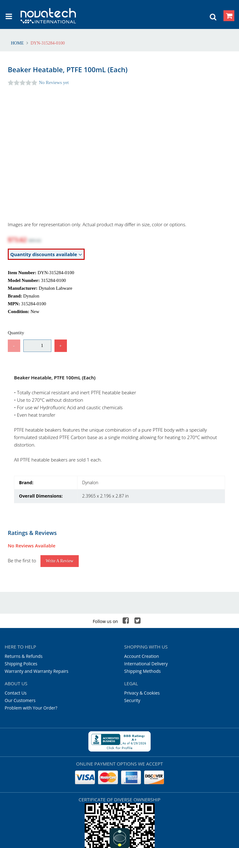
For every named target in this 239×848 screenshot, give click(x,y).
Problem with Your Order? (31, 648)
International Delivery (146, 604)
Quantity (16, 332)
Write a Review (59, 501)
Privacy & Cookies (142, 633)
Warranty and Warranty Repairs (36, 611)
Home (18, 43)
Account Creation (141, 596)
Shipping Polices (21, 604)
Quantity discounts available (46, 254)
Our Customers (20, 641)
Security (132, 641)
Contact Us (16, 633)
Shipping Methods (142, 611)
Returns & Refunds (24, 596)
